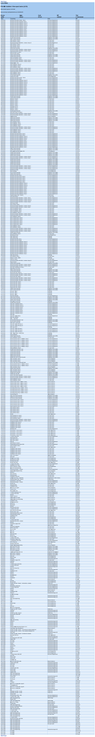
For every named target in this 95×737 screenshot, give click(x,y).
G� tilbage (4, 1)
